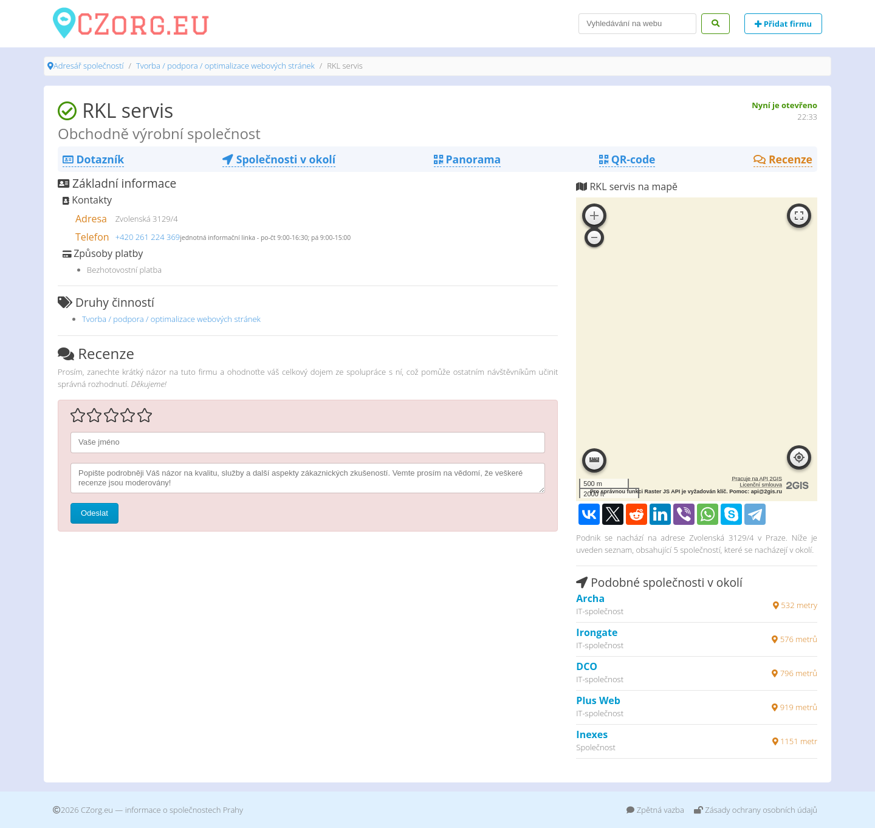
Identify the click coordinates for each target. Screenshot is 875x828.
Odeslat (94, 513)
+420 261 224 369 (147, 236)
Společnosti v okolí (278, 159)
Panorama (467, 159)
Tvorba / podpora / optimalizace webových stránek (225, 65)
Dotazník (93, 159)
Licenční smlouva (760, 485)
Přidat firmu (783, 23)
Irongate (596, 632)
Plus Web (598, 700)
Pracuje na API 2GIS (757, 479)
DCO (586, 666)
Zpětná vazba (655, 809)
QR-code (627, 159)
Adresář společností (88, 65)
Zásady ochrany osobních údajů (755, 809)
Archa (590, 598)
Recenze (782, 159)
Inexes (592, 734)
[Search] (637, 23)
